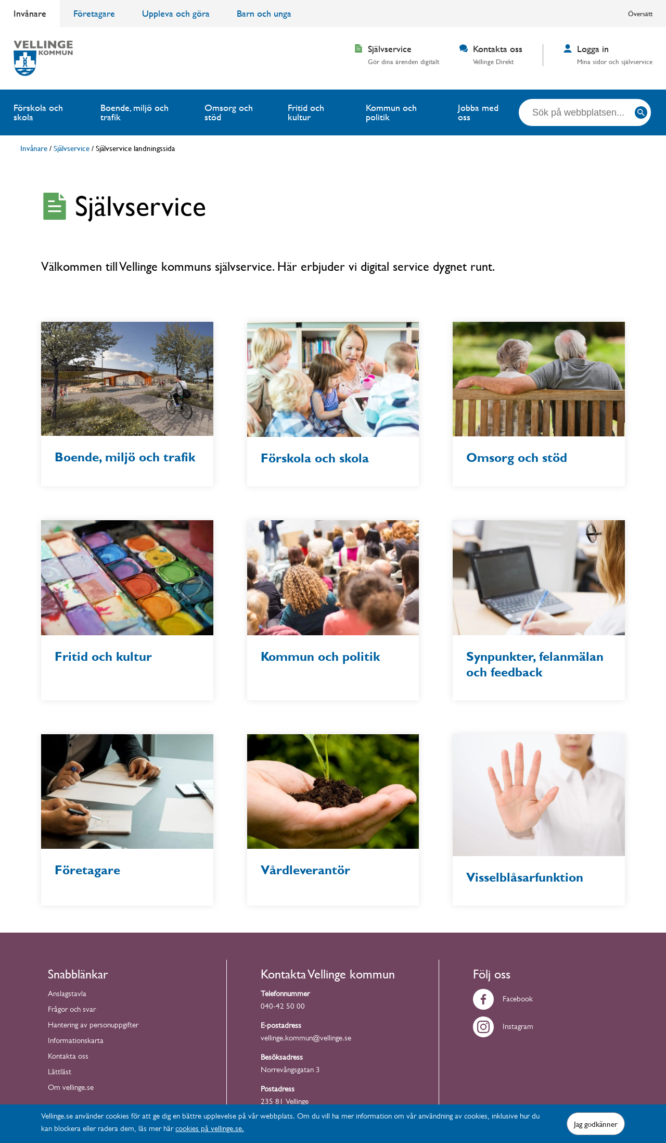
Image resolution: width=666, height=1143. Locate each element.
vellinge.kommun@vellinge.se (306, 1039)
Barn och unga (264, 13)
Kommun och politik (391, 112)
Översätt (640, 13)
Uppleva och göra (176, 13)
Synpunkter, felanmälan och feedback (535, 664)
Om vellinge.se (71, 1088)
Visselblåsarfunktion (524, 877)
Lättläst (59, 1073)
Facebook (503, 1000)
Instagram (503, 1028)
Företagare (94, 13)
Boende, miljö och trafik (134, 112)
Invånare (30, 13)
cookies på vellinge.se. (209, 1130)
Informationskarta (76, 1042)
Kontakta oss (68, 1057)
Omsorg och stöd (228, 112)
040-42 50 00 (283, 1007)
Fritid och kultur (306, 112)
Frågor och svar (72, 1010)
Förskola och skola (38, 112)
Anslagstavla (67, 995)
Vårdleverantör (305, 870)
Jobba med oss (478, 112)
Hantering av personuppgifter (93, 1026)
